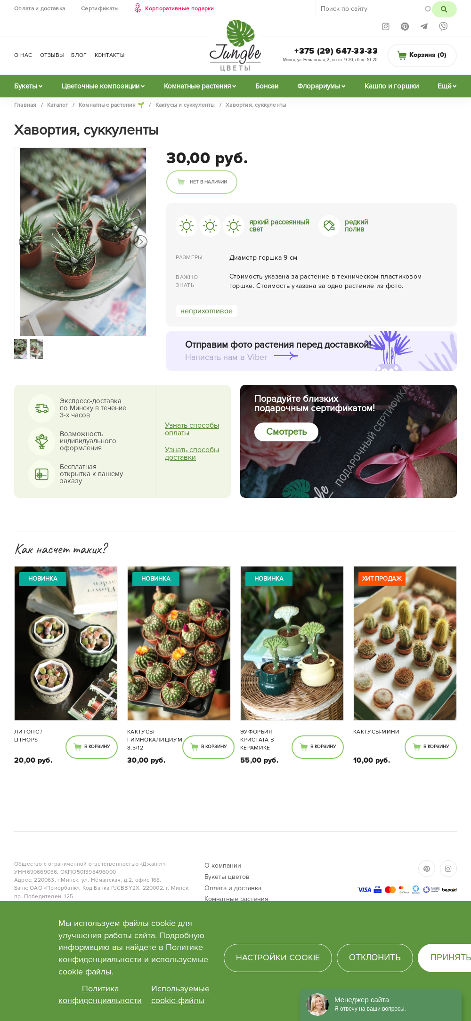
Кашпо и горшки (392, 86)
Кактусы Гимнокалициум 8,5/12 (154, 739)
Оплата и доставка (39, 8)
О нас (23, 55)
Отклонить (375, 957)
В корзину (97, 747)
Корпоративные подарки (179, 8)
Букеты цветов (227, 877)
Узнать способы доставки (192, 453)
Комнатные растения (197, 86)
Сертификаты (100, 8)
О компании (222, 865)
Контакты (109, 55)
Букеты (25, 86)
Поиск (444, 9)
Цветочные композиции (100, 86)
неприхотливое (206, 311)
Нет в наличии (208, 182)
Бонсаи (266, 86)
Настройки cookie (278, 957)
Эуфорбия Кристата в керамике (257, 739)
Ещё (444, 86)
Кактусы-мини (376, 731)
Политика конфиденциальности (100, 994)
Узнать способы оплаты (192, 429)
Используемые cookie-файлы (180, 994)
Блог (79, 55)
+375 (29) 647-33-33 (336, 51)
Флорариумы (318, 86)
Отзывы (52, 55)
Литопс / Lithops (28, 735)
